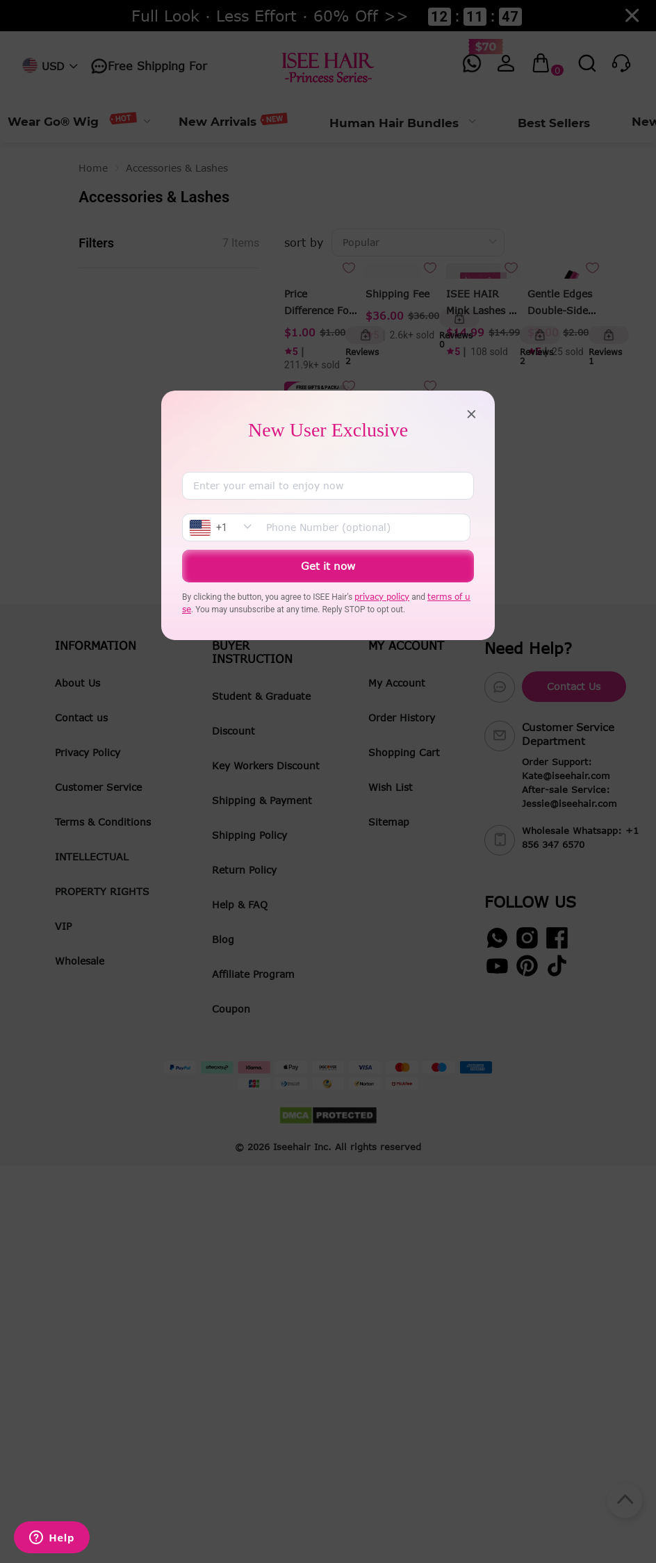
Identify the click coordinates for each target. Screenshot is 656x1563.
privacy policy (381, 596)
